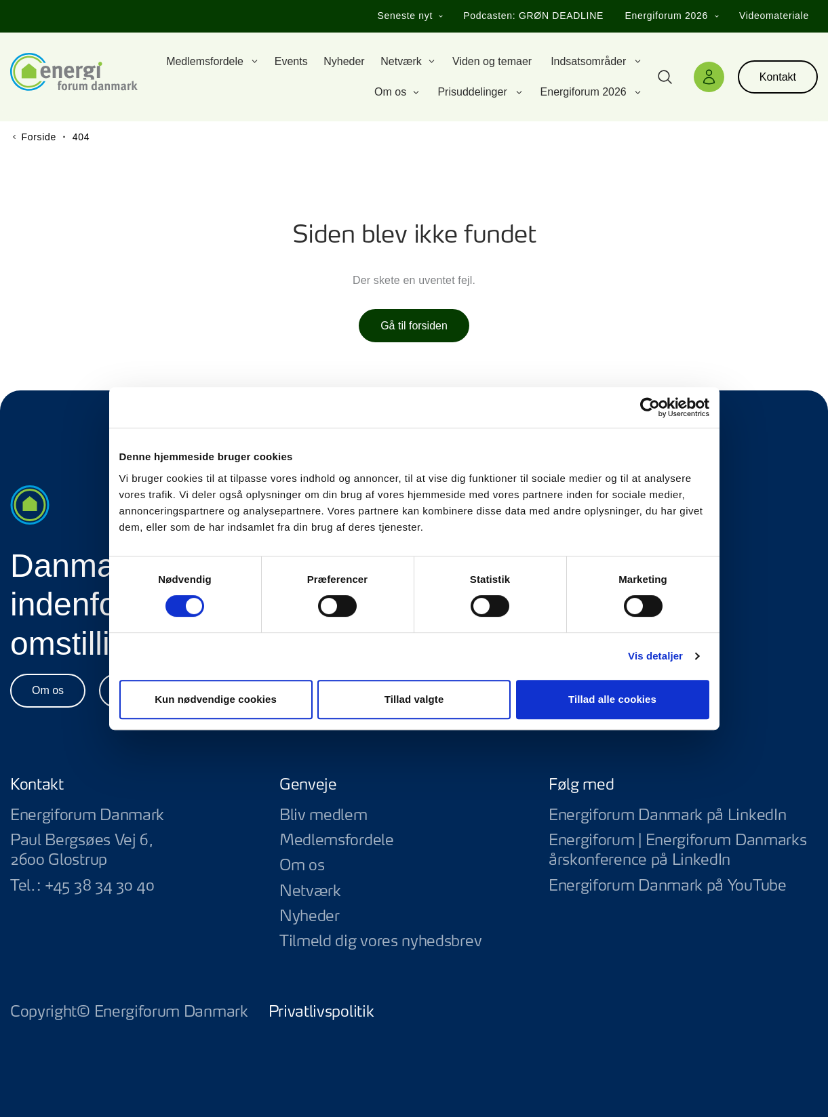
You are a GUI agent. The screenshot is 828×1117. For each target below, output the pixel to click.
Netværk (310, 891)
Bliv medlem (323, 815)
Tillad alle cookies (612, 699)
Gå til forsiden (414, 325)
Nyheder (309, 916)
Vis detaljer (655, 656)
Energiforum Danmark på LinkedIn (683, 816)
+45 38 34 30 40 (99, 886)
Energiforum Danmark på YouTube (683, 886)
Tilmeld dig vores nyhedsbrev (380, 941)
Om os (48, 690)
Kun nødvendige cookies (216, 699)
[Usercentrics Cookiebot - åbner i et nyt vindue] (650, 407)
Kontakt (778, 77)
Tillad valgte (414, 699)
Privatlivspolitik (321, 1012)
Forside (38, 136)
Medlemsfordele (336, 840)
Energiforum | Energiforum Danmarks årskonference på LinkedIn (683, 850)
